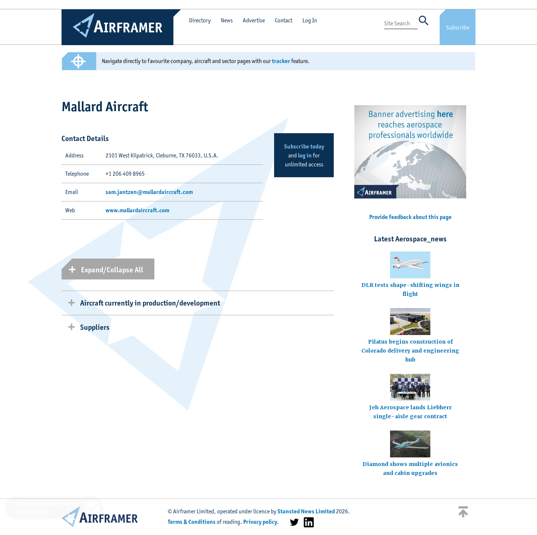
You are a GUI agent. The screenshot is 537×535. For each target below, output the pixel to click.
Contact (283, 20)
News (227, 20)
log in (305, 155)
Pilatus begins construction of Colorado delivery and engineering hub (410, 350)
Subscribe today (304, 146)
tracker (281, 61)
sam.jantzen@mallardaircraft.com (149, 191)
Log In (309, 20)
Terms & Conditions (192, 521)
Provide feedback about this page (410, 216)
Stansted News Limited (306, 511)
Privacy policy (260, 521)
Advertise (254, 20)
